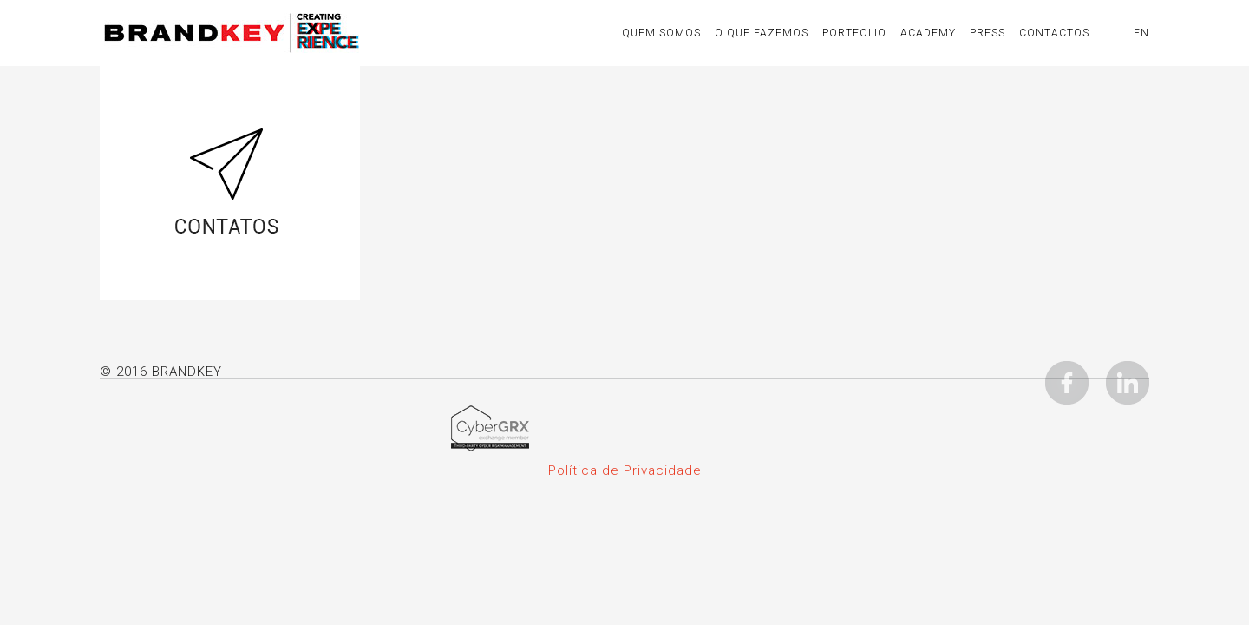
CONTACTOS (1054, 33)
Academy (928, 33)
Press (987, 33)
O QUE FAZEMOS (761, 33)
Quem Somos (661, 33)
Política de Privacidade (625, 470)
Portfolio (854, 33)
